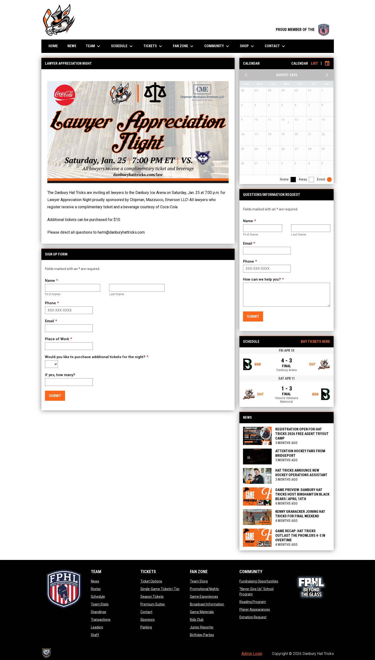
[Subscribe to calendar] (327, 63)
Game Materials (202, 612)
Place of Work (57, 339)
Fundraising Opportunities (258, 581)
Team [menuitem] (93, 46)
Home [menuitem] (53, 46)
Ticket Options (151, 581)
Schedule (98, 596)
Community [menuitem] (217, 46)
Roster (96, 589)
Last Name (116, 294)
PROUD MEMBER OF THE (302, 29)
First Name (52, 294)
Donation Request (252, 617)
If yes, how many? (60, 375)
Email (49, 321)
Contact (146, 612)
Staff (95, 635)
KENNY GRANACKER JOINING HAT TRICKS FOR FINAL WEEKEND (300, 513)
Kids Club (197, 619)
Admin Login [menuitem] (252, 653)
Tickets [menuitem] (153, 46)
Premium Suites (152, 604)
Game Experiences (204, 596)
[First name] (72, 288)
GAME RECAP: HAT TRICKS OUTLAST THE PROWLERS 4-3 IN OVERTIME (300, 535)
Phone (50, 303)
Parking (146, 627)
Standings (98, 612)
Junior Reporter (202, 627)
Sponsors (147, 619)
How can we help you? (262, 279)
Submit (55, 396)
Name (50, 280)
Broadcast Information (207, 604)
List (314, 63)
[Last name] (136, 288)
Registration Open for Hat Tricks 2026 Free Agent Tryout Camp (302, 433)
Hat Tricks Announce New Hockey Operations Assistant (301, 472)
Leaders (97, 627)
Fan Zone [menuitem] (184, 46)
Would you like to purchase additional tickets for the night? (95, 357)
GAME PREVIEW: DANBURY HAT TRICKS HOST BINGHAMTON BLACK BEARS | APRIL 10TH (302, 494)
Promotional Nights (204, 589)
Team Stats (100, 604)
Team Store (199, 581)
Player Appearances (254, 609)
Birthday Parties (202, 635)
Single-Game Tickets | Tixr (160, 589)
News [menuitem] (71, 46)
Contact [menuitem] (275, 46)
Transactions (100, 619)
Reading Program (252, 602)
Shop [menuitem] (247, 46)
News (95, 581)
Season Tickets (152, 596)
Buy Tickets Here (315, 341)
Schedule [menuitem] (122, 46)
